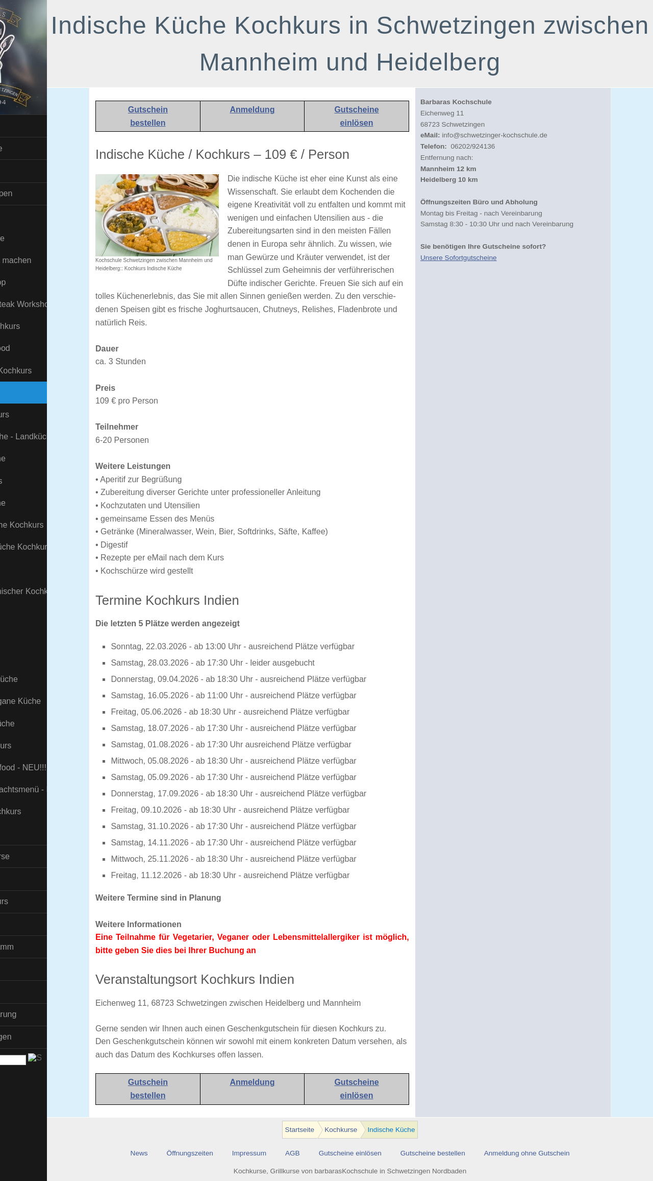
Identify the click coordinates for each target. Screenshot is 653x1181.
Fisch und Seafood (44, 348)
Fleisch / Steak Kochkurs (54, 370)
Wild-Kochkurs (36, 834)
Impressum (283, 1153)
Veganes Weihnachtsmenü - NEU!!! (62, 789)
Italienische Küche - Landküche (62, 436)
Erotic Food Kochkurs (49, 326)
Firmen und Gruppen (43, 193)
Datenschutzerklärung (45, 1014)
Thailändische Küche (48, 679)
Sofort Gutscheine (37, 148)
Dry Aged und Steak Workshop (62, 304)
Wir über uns (28, 969)
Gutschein (182, 109)
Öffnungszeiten (223, 1153)
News (173, 1153)
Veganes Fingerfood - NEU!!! (62, 767)
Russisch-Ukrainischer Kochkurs (62, 591)
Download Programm (43, 946)
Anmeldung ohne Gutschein (561, 1153)
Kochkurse (24, 215)
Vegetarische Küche (46, 723)
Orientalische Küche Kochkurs (62, 546)
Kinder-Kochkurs (40, 481)
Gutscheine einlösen (384, 1153)
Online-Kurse (29, 923)
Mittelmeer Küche (41, 503)
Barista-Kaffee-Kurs (40, 901)
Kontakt (19, 991)
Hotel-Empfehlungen (42, 1036)
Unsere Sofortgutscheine (492, 258)
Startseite (22, 126)
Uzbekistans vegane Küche (59, 701)
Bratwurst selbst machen (54, 260)
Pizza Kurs (29, 568)
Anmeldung (286, 109)
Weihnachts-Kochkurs (49, 811)
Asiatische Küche (41, 238)
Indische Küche (37, 392)
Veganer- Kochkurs (44, 745)
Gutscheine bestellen (466, 1153)
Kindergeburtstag (36, 171)
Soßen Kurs (31, 613)
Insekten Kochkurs (43, 414)
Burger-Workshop (41, 282)
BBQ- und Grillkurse (41, 856)
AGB (326, 1153)
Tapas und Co (35, 657)
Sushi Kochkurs (38, 635)
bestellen (181, 123)
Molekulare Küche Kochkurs (60, 525)
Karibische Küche (41, 458)
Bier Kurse (24, 879)
